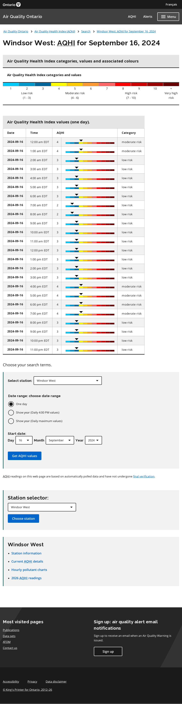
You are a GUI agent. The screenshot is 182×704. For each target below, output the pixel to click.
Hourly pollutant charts (29, 570)
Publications (11, 630)
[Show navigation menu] (168, 16)
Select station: (20, 381)
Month (39, 440)
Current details (27, 561)
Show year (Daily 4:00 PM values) (37, 412)
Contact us (10, 648)
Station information (26, 553)
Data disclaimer (56, 681)
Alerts (147, 16)
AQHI (132, 16)
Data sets (9, 636)
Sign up (108, 651)
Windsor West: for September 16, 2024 (126, 31)
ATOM (6, 642)
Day (11, 440)
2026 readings (26, 578)
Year (80, 440)
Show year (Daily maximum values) (39, 421)
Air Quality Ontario (22, 16)
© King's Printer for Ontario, (27, 690)
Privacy (32, 681)
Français (171, 4)
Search (85, 31)
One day (21, 404)
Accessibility (11, 681)
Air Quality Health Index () (54, 31)
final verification (143, 476)
